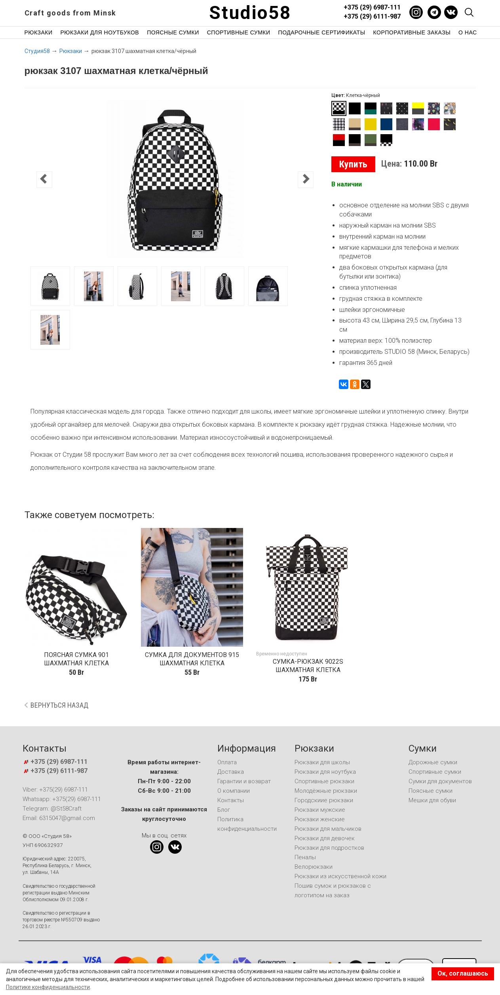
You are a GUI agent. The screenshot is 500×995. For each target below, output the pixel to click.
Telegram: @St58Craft (52, 808)
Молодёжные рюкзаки (326, 790)
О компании (233, 790)
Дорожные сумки (433, 762)
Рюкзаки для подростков (329, 847)
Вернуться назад (59, 705)
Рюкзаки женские (320, 819)
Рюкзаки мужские (320, 809)
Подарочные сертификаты (321, 32)
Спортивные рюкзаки (324, 781)
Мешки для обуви (432, 800)
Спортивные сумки (238, 32)
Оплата (227, 762)
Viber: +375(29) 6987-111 (55, 789)
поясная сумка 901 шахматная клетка (76, 659)
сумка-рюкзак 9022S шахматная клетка (308, 666)
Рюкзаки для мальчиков (328, 828)
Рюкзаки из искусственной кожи (340, 876)
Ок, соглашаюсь (462, 973)
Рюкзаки (39, 32)
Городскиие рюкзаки (324, 800)
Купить (353, 164)
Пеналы (305, 857)
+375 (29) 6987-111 (372, 7)
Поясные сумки (173, 32)
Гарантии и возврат (244, 781)
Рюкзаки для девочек (325, 838)
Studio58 (250, 12)
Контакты (230, 800)
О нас (467, 32)
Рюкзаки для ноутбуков (100, 32)
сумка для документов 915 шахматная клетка (192, 659)
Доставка (230, 771)
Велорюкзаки (314, 866)
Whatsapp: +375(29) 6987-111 (62, 799)
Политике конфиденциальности (48, 987)
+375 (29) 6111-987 (372, 16)
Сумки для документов (440, 781)
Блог (223, 809)
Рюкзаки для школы (322, 762)
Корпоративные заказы (412, 32)
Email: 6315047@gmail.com (59, 818)
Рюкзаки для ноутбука (325, 771)
